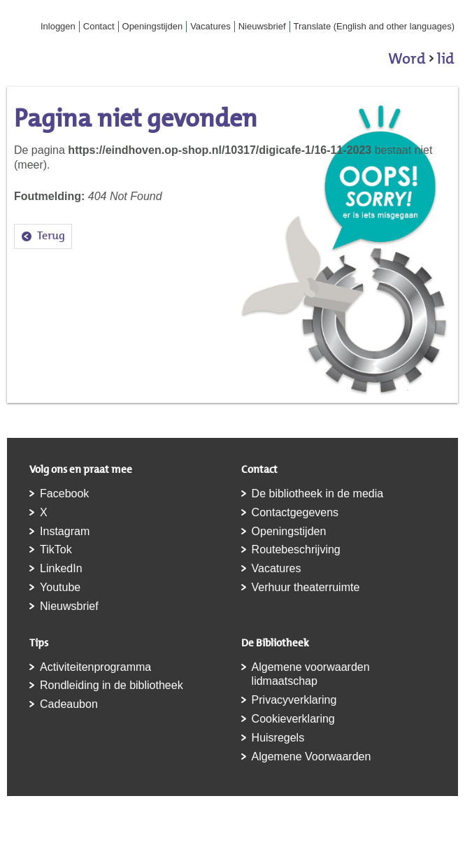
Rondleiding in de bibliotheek (111, 685)
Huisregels (278, 738)
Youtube (60, 587)
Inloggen (58, 26)
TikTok (56, 549)
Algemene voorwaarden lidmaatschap (311, 674)
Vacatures (210, 26)
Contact (99, 26)
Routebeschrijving (296, 549)
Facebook (64, 493)
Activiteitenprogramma (95, 667)
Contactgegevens (295, 512)
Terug (51, 235)
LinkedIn (61, 568)
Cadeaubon (69, 704)
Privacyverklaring (294, 700)
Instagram (65, 531)
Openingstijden (152, 26)
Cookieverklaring (293, 719)
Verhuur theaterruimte (306, 587)
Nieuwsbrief (262, 26)
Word (421, 61)
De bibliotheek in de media (318, 493)
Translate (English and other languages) (374, 26)
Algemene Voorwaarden (311, 756)
